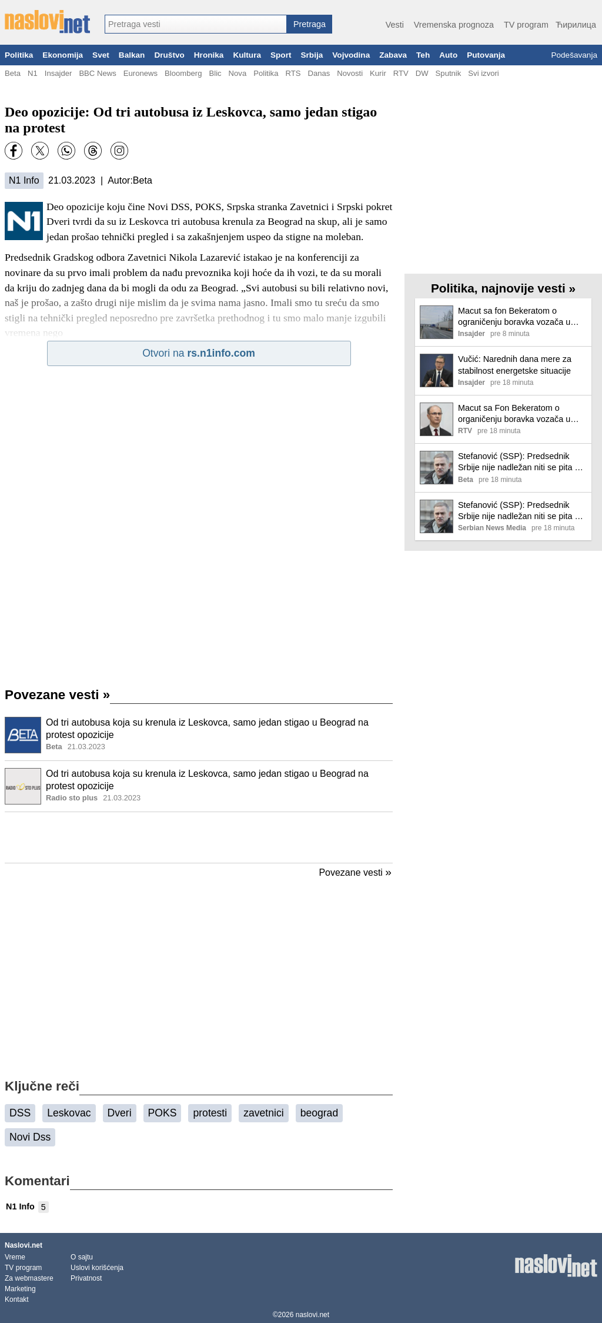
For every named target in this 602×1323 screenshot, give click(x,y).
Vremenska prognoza (454, 24)
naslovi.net (312, 1315)
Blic (215, 73)
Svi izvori (483, 73)
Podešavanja (574, 55)
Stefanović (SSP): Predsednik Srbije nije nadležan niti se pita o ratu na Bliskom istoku (518, 462)
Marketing (20, 1289)
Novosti (350, 73)
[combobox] (196, 24)
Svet (100, 55)
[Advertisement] (199, 837)
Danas (318, 73)
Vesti (395, 24)
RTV (401, 73)
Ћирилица (576, 24)
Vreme (15, 1257)
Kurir (378, 73)
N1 (33, 73)
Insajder (58, 73)
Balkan (132, 55)
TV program (526, 24)
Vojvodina (351, 55)
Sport (281, 55)
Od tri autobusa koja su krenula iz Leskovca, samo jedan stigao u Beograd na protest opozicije (207, 728)
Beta (13, 73)
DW (422, 73)
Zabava (393, 55)
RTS (292, 73)
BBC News (97, 73)
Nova (238, 73)
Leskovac (69, 1113)
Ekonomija (62, 55)
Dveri (120, 1113)
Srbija (311, 55)
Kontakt (17, 1299)
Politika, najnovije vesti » (503, 288)
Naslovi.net (23, 1245)
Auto (448, 55)
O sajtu (82, 1257)
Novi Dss (30, 1137)
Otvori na (198, 353)
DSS (20, 1113)
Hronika (209, 55)
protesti (210, 1113)
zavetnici (263, 1113)
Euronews (140, 73)
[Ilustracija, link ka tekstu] (23, 736)
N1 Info (24, 180)
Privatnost (86, 1278)
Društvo (169, 55)
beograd (319, 1113)
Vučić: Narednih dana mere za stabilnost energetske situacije (514, 364)
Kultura (247, 55)
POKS (162, 1113)
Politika (19, 55)
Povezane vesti (57, 694)
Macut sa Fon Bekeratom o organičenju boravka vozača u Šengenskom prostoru (514, 414)
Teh (423, 55)
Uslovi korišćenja (97, 1268)
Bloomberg (183, 73)
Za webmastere (29, 1278)
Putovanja (486, 55)
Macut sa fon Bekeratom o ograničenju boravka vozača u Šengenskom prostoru (514, 317)
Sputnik (448, 73)
